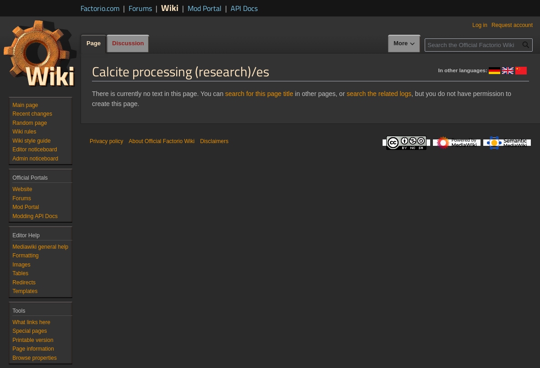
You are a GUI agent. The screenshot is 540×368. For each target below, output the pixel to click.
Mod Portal (204, 8)
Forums (140, 8)
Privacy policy (106, 141)
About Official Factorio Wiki (161, 141)
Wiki (169, 7)
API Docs (244, 8)
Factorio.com (100, 8)
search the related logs (378, 93)
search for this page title (259, 93)
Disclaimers (214, 141)
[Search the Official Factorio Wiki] (479, 45)
